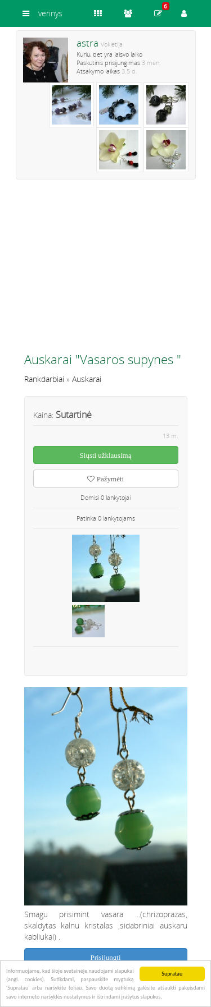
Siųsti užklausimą (106, 455)
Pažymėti (105, 478)
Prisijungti (105, 957)
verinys (50, 13)
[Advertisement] (105, 270)
